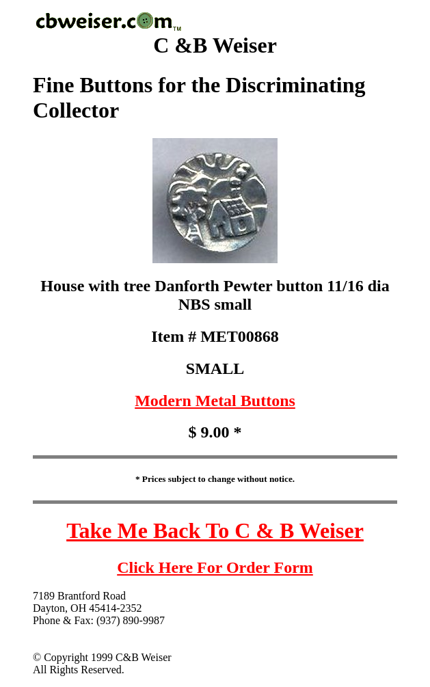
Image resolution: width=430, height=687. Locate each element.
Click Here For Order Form (215, 567)
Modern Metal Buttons (215, 400)
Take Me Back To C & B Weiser (215, 530)
